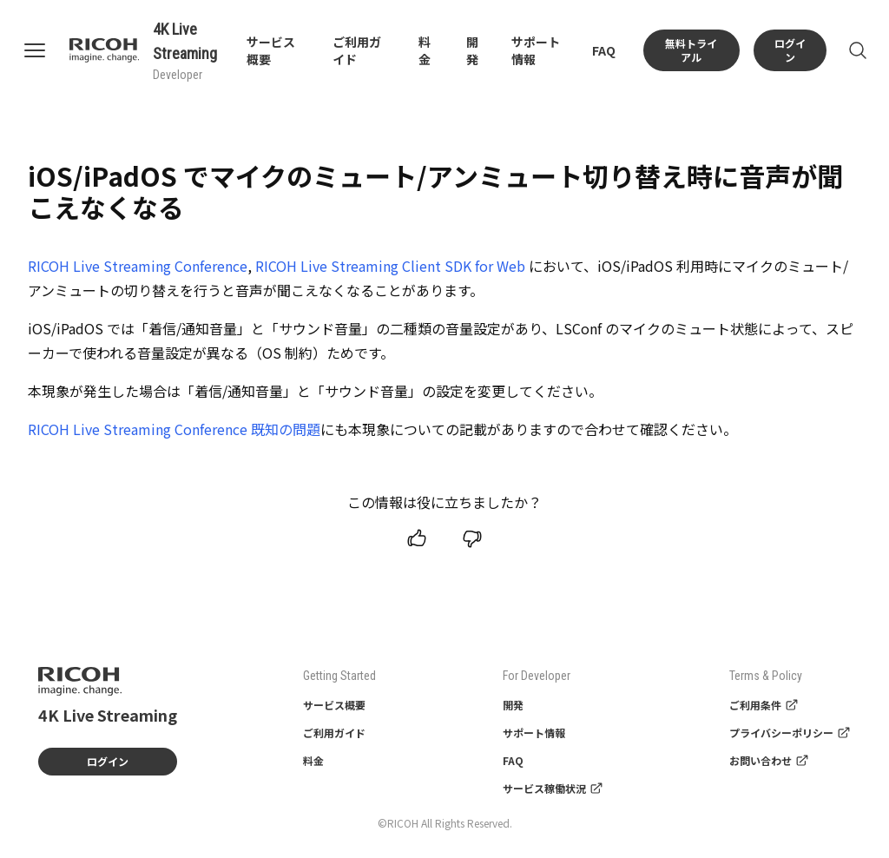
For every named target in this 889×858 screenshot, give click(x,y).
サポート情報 (534, 732)
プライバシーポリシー (790, 732)
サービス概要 (334, 704)
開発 (472, 50)
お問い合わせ (769, 760)
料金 (424, 50)
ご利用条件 (764, 704)
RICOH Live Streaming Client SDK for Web (390, 265)
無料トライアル (691, 50)
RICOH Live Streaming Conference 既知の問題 (174, 429)
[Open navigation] (45, 50)
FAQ (604, 50)
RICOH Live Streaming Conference (137, 265)
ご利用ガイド (334, 732)
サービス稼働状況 (553, 788)
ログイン (790, 50)
